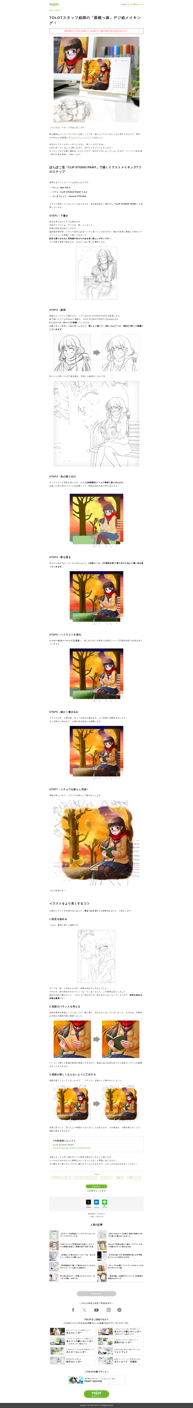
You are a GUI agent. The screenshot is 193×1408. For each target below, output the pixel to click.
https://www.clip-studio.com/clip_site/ (72, 1148)
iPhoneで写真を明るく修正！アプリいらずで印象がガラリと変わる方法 (125, 1245)
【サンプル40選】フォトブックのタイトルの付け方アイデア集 (126, 1267)
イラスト (105, 1178)
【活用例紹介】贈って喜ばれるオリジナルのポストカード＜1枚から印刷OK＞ (77, 1267)
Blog (51, 10)
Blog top (96, 1294)
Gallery (57, 10)
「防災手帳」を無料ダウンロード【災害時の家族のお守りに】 (125, 1277)
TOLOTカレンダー (79, 138)
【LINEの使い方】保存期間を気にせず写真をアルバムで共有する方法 (125, 1256)
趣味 (119, 1178)
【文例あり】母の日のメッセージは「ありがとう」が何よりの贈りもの (77, 1256)
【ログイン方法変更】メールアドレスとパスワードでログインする (77, 1235)
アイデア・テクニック (85, 1178)
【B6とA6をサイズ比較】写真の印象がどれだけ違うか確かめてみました (125, 1235)
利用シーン (133, 1178)
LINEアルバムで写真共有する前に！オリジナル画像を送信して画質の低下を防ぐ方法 (77, 1245)
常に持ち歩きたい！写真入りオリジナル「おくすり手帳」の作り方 (77, 1277)
